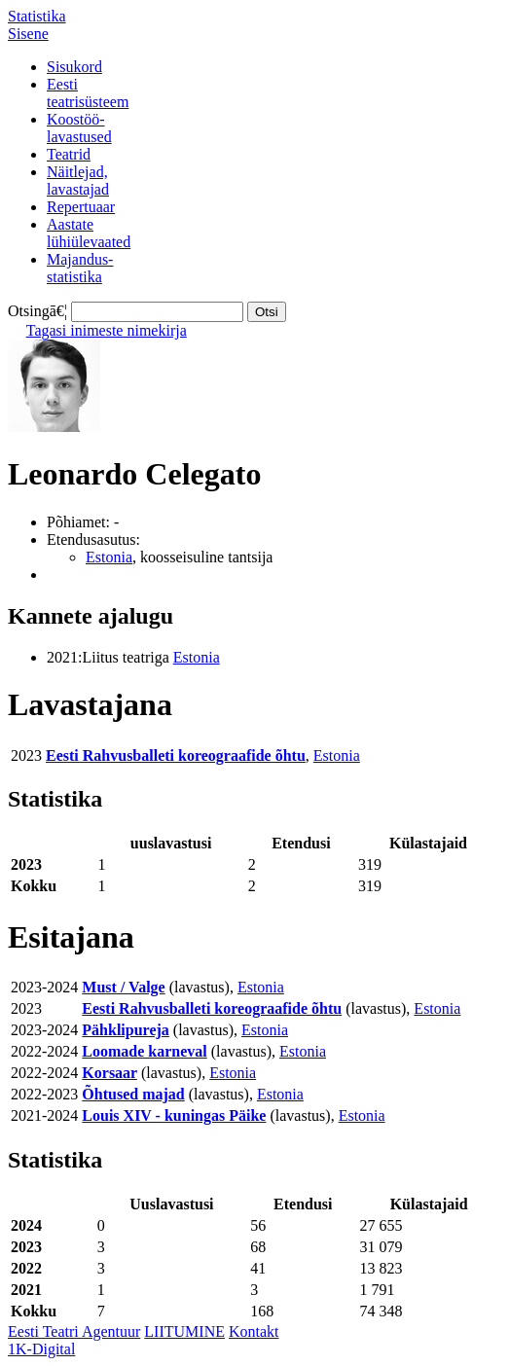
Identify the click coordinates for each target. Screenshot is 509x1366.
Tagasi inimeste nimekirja (106, 330)
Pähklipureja (125, 1030)
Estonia (109, 557)
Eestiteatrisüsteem (87, 93)
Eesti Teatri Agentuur (74, 1331)
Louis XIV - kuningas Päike (174, 1115)
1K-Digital (41, 1349)
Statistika (37, 16)
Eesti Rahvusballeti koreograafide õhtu (176, 755)
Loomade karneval (144, 1051)
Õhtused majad (133, 1094)
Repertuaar (81, 206)
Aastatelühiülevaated (88, 233)
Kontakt (254, 1331)
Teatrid (69, 154)
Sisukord (74, 66)
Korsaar (109, 1072)
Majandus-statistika (80, 268)
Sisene (28, 33)
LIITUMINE (184, 1331)
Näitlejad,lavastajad (78, 180)
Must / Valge (123, 987)
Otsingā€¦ (37, 311)
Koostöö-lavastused (79, 128)
